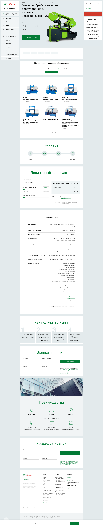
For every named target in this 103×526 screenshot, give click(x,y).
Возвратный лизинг (93, 34)
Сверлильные (54, 52)
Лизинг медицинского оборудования (93, 30)
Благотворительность (12, 54)
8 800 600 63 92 (10, 9)
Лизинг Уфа (57, 496)
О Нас (7, 25)
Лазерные (47, 52)
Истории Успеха (10, 29)
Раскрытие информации (48, 493)
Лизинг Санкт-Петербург (60, 493)
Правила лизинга (46, 494)
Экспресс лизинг (92, 19)
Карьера (8, 47)
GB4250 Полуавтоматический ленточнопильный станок (70, 98)
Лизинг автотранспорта (92, 27)
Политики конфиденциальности (68, 372)
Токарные (34, 52)
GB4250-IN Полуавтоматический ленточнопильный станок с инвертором (31, 121)
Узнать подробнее (62, 523)
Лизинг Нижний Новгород (60, 491)
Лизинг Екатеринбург (59, 490)
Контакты (8, 58)
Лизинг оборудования (93, 22)
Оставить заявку (14, 14)
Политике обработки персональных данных (69, 371)
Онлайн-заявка (93, 14)
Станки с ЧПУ (27, 52)
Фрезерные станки (71, 298)
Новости (8, 40)
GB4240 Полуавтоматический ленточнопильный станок (51, 98)
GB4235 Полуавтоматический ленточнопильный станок (32, 98)
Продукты (8, 18)
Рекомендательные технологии (47, 498)
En (90, 3)
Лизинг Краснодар (59, 494)
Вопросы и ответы (11, 36)
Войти (98, 3)
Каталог (8, 22)
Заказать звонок (7, 14)
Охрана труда (45, 500)
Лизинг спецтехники (92, 24)
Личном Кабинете (65, 198)
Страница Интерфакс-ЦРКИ (29, 507)
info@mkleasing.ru (74, 480)
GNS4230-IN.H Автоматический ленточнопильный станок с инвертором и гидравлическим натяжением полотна (70, 123)
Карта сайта (25, 505)
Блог (7, 51)
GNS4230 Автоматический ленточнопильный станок (50, 120)
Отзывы (44, 496)
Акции (7, 33)
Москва (90, 8)
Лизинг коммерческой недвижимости (93, 37)
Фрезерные (40, 52)
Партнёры (8, 43)
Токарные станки (71, 296)
